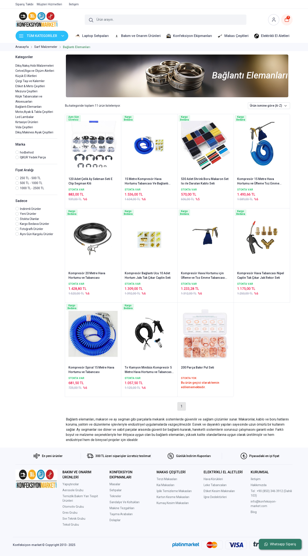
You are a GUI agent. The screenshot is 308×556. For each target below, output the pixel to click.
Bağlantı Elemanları (28, 106)
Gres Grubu (69, 512)
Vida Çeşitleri (24, 127)
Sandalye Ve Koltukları (124, 502)
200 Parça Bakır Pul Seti (197, 367)
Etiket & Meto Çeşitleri (30, 86)
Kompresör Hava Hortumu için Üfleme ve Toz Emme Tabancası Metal (203, 275)
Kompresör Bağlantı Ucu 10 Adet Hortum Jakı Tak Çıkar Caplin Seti (148, 275)
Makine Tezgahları (122, 508)
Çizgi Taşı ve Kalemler (30, 81)
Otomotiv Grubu (73, 506)
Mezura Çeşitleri (26, 91)
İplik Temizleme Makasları (174, 491)
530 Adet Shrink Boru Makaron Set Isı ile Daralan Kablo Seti (204, 181)
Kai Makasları (165, 485)
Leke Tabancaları (215, 485)
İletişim (256, 479)
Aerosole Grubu (72, 490)
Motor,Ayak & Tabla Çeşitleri (34, 112)
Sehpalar (116, 490)
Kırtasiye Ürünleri (26, 122)
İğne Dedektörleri (215, 497)
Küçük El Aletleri (26, 76)
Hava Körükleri (213, 479)
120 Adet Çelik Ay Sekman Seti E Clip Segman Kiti (90, 181)
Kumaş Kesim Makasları (173, 503)
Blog (254, 512)
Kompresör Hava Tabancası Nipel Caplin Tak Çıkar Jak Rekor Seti (260, 275)
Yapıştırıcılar (70, 484)
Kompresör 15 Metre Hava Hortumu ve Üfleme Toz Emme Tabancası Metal (258, 181)
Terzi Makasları (167, 479)
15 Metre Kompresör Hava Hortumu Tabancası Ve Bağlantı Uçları (146, 181)
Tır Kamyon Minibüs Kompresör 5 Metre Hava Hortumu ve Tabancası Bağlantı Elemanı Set (148, 370)
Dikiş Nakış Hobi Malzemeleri (34, 65)
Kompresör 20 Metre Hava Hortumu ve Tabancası (86, 275)
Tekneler (115, 496)
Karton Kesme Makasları (173, 497)
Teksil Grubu (70, 524)
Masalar (115, 484)
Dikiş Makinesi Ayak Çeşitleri (34, 132)
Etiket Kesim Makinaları (219, 491)
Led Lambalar (24, 117)
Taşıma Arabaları (121, 514)
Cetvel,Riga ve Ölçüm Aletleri (34, 70)
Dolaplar (115, 520)
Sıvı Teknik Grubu (73, 518)
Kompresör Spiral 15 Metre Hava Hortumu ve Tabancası (91, 370)
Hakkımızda (259, 485)
